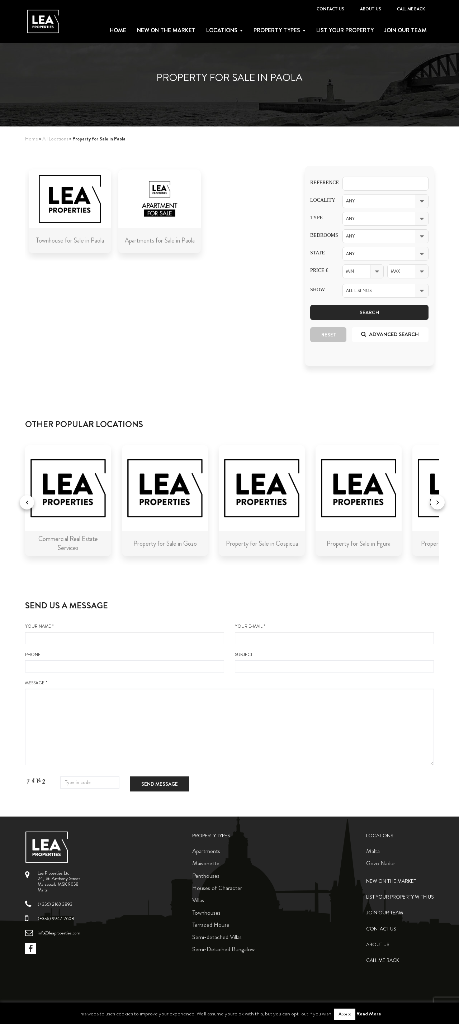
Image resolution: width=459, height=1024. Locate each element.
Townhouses (206, 912)
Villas (198, 900)
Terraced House (211, 924)
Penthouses (205, 875)
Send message (159, 784)
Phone (124, 662)
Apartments (206, 851)
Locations (221, 30)
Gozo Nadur (380, 863)
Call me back (411, 9)
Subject (334, 662)
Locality (321, 200)
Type (316, 217)
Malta (373, 851)
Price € (319, 270)
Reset (328, 334)
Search (369, 312)
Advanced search (390, 334)
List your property (345, 30)
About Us (370, 9)
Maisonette (205, 863)
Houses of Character (217, 888)
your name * (124, 633)
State (317, 252)
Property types (277, 30)
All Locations (55, 138)
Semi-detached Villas (217, 937)
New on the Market (166, 30)
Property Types (211, 835)
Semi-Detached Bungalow (223, 949)
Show (317, 289)
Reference (321, 182)
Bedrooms (321, 235)
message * (229, 722)
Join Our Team (405, 30)
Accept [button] (345, 1014)
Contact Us (330, 9)
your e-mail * (334, 633)
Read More (368, 1014)
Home (118, 30)
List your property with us (400, 897)
